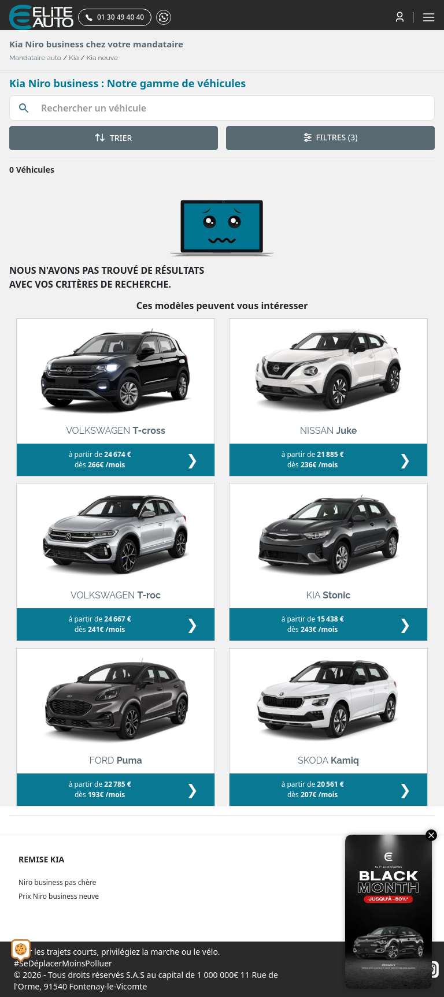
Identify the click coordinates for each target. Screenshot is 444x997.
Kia (74, 58)
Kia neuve (102, 58)
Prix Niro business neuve (58, 896)
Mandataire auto (35, 58)
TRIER (113, 137)
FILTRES (331, 137)
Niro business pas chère (57, 882)
